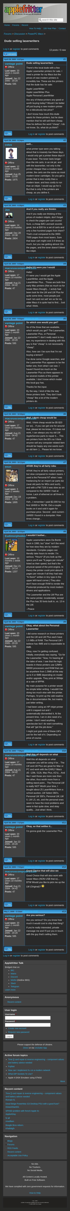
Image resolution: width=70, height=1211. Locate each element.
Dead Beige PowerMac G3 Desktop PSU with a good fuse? (32, 1104)
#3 (64, 205)
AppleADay (11, 1114)
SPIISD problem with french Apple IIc (22, 1111)
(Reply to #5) (32, 414)
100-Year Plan (49, 28)
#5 (64, 319)
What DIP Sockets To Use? (20, 1074)
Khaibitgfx (10, 1128)
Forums (15, 25)
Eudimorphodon (15, 535)
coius (8, 144)
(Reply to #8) (31, 622)
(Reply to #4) (31, 319)
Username (10, 1014)
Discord (14, 977)
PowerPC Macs (35, 34)
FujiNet (11, 1066)
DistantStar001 (12, 1107)
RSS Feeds (13, 1148)
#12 (64, 867)
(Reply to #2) (31, 205)
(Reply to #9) (31, 751)
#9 (64, 622)
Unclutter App (41, 1048)
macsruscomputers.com (20, 268)
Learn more (10, 990)
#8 (64, 531)
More (62, 1081)
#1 (64, 59)
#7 (64, 462)
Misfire (14, 980)
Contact (62, 28)
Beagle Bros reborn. (15, 1125)
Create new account (17, 1028)
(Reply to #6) (32, 462)
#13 (64, 911)
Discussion (19, 34)
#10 (64, 751)
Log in (6, 49)
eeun (8, 466)
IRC (12, 970)
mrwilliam (10, 1121)
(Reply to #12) (30, 911)
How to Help (34, 1193)
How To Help (35, 28)
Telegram (15, 986)
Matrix (13, 974)
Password (10, 1021)
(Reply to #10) (32, 822)
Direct (26, 1048)
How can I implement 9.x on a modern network (29, 1070)
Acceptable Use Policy (18, 1155)
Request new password (18, 1032)
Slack (13, 983)
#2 (64, 140)
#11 (64, 822)
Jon (7, 209)
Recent (25, 25)
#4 (64, 264)
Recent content (14, 1002)
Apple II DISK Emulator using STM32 (25, 1078)
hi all (8, 1118)
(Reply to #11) (32, 867)
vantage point (14, 63)
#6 (64, 414)
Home (7, 25)
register (16, 49)
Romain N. (10, 1100)
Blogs (10, 1141)
